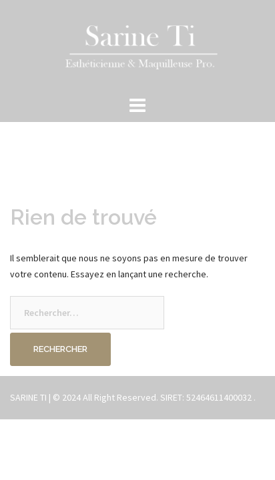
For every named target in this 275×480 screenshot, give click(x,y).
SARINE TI (28, 397)
